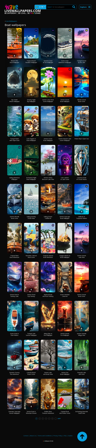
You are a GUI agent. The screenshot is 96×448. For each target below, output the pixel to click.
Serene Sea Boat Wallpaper (64, 373)
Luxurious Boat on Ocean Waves (81, 178)
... (55, 418)
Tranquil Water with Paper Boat (14, 139)
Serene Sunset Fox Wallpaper (64, 334)
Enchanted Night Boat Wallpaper (31, 178)
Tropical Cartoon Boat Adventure (48, 256)
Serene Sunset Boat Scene (81, 295)
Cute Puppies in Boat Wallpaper (31, 139)
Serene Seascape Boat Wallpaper (65, 217)
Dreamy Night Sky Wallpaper (31, 100)
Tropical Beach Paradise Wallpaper (31, 61)
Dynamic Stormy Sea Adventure (14, 373)
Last (59, 418)
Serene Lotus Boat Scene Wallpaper (48, 100)
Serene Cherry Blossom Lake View (48, 178)
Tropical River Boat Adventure (14, 256)
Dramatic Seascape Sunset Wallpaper (14, 412)
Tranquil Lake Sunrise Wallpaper (31, 334)
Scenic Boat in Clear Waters (14, 334)
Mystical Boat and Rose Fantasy (48, 295)
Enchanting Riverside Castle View (81, 412)
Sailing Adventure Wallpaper (14, 178)
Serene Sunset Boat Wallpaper (64, 100)
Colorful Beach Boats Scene (31, 373)
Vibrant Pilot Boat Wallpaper (14, 61)
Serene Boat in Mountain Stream (31, 412)
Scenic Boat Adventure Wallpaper (64, 61)
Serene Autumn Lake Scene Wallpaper (64, 139)
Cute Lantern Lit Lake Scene (64, 178)
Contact (25, 436)
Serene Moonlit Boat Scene (14, 217)
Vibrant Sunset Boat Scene (81, 100)
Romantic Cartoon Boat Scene (31, 256)
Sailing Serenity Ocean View (31, 217)
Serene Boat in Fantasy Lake (14, 295)
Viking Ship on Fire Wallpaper (48, 334)
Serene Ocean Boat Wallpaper (48, 139)
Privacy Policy (57, 436)
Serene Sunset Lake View (81, 256)
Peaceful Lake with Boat (81, 373)
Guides (70, 436)
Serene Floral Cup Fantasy (31, 295)
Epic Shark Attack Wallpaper (14, 100)
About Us (33, 436)
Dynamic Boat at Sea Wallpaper (48, 61)
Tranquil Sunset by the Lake (81, 61)
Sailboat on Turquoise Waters (81, 217)
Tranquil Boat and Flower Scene (64, 412)
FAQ (65, 436)
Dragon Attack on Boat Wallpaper (64, 256)
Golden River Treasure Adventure (48, 412)
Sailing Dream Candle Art (48, 217)
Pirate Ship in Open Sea (82, 139)
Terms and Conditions (45, 436)
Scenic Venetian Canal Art (65, 295)
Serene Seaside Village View (81, 334)
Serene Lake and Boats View (48, 373)
